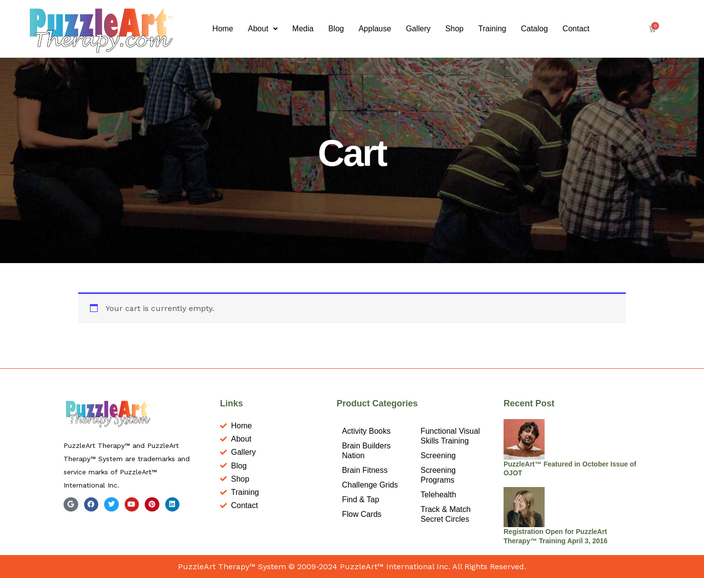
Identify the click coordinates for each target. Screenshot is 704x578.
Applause (374, 28)
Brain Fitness (364, 470)
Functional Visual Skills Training (450, 436)
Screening (438, 455)
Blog (336, 28)
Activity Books (366, 431)
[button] (263, 29)
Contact (576, 28)
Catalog (534, 28)
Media (303, 28)
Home (222, 28)
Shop (454, 28)
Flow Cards (361, 514)
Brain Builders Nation (366, 451)
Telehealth (438, 494)
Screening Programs (438, 475)
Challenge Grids (370, 485)
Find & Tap (360, 499)
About (263, 28)
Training (492, 28)
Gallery (418, 28)
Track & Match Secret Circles (445, 514)
